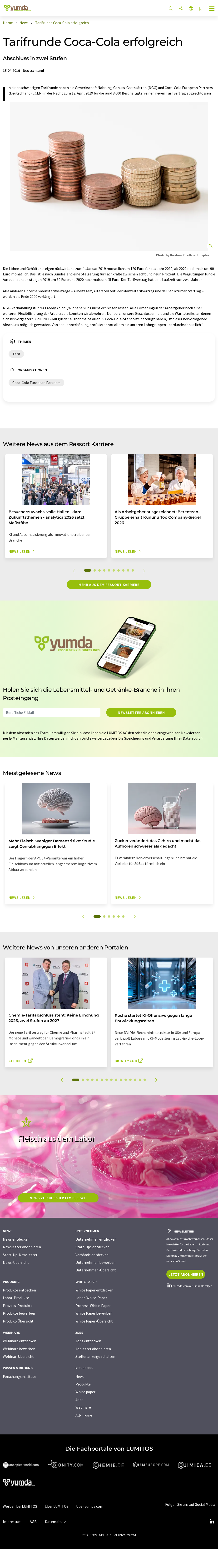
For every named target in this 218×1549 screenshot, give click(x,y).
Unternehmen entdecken (95, 1239)
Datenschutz (55, 1521)
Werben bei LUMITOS (20, 1506)
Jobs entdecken (88, 1340)
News (79, 1376)
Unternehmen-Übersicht (95, 1270)
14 (140, 1080)
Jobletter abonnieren (93, 1348)
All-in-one (83, 1415)
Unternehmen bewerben (95, 1262)
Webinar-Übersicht (18, 1356)
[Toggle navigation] (212, 9)
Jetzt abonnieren (185, 1274)
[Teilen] (181, 8)
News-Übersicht (16, 1262)
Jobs (79, 1399)
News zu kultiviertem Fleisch (58, 1198)
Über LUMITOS (57, 1506)
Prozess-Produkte (18, 1305)
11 (125, 1080)
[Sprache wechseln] (191, 8)
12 (130, 1080)
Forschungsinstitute (19, 1376)
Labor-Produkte (16, 1297)
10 (133, 570)
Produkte (83, 1384)
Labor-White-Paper (91, 1297)
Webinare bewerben (19, 1348)
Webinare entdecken (19, 1340)
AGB (33, 1521)
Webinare (83, 1407)
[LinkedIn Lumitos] (211, 1521)
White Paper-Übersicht (94, 1321)
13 (135, 1080)
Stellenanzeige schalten (95, 1356)
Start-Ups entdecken (92, 1246)
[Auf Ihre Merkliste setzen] (201, 9)
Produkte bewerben (19, 1313)
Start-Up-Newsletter (20, 1254)
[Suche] (171, 8)
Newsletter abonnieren (141, 712)
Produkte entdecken (19, 1290)
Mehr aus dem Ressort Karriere (109, 584)
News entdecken (16, 1239)
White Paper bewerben (93, 1313)
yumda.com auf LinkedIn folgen (189, 1286)
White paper (85, 1391)
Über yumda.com (89, 1506)
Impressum (12, 1521)
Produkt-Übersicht (18, 1321)
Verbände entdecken (92, 1254)
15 (145, 1080)
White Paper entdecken (94, 1290)
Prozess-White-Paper (93, 1305)
